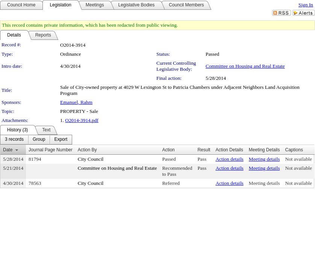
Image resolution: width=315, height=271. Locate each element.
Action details (229, 159)
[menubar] (36, 140)
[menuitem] (14, 139)
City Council (91, 159)
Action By (87, 149)
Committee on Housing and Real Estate (245, 66)
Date (7, 149)
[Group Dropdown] (39, 139)
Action (168, 149)
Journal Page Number (51, 149)
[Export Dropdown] (61, 139)
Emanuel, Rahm (76, 102)
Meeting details (264, 159)
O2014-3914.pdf (81, 120)
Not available (298, 159)
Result (203, 149)
